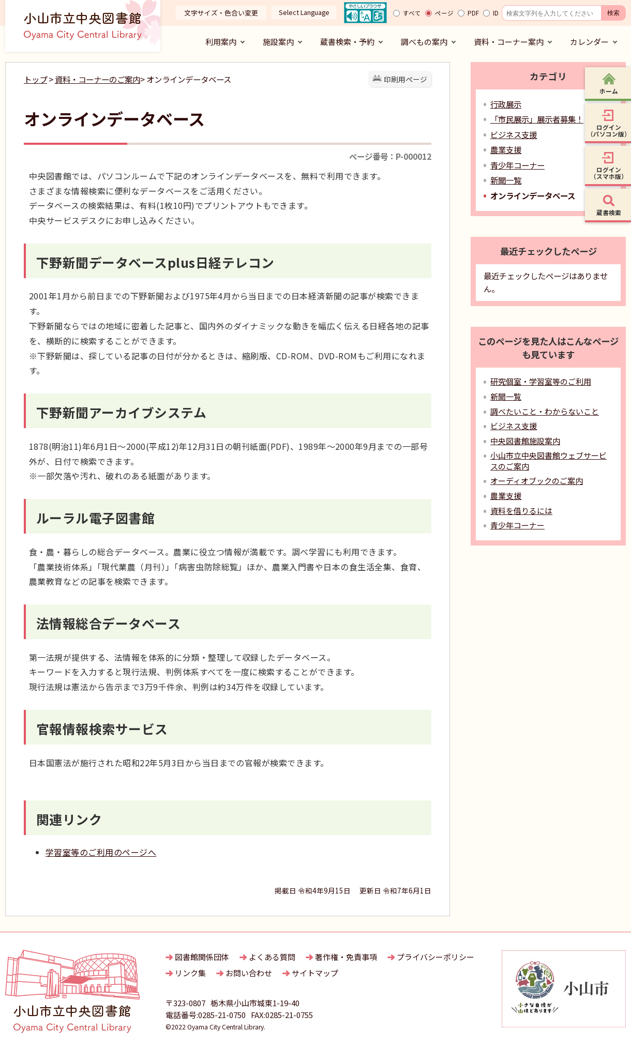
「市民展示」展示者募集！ (536, 119)
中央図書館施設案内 (525, 440)
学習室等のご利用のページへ (101, 852)
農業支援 (505, 149)
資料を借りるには (521, 510)
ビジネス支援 (513, 134)
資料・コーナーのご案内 (97, 79)
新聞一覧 (505, 180)
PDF (473, 13)
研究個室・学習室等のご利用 (540, 381)
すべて (412, 13)
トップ (35, 79)
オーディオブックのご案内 (536, 480)
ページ (444, 13)
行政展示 (505, 104)
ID (496, 13)
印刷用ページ (405, 79)
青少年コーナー (517, 165)
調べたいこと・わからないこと (544, 411)
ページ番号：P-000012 (390, 156)
